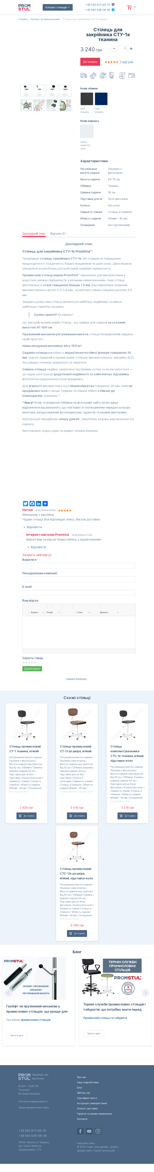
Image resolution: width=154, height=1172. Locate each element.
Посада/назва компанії (39, 573)
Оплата (93, 75)
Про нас (81, 1077)
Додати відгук (32, 668)
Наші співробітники (88, 1082)
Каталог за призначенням (45, 19)
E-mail (27, 586)
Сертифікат (112, 75)
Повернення (103, 75)
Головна (23, 19)
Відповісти (34, 527)
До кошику (90, 61)
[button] (26, 607)
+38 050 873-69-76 (97, 4)
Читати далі (16, 1035)
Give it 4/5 (32, 662)
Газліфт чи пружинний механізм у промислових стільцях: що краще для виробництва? (36, 1009)
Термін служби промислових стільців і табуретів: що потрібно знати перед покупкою (114, 1007)
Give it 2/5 (26, 662)
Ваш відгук (30, 600)
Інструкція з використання (132, 75)
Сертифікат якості (87, 1098)
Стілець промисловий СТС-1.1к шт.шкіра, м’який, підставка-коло (76, 873)
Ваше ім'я (29, 559)
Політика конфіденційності (33, 1101)
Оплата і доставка (87, 1108)
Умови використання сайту (33, 1107)
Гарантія (122, 75)
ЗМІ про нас (83, 1092)
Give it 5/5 (34, 662)
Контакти (82, 1119)
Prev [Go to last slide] (8, 993)
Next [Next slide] (146, 993)
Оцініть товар (32, 658)
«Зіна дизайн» (101, 1146)
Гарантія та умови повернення (94, 1113)
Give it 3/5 (29, 662)
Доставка (84, 75)
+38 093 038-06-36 (97, 9)
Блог (77, 951)
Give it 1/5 (23, 662)
